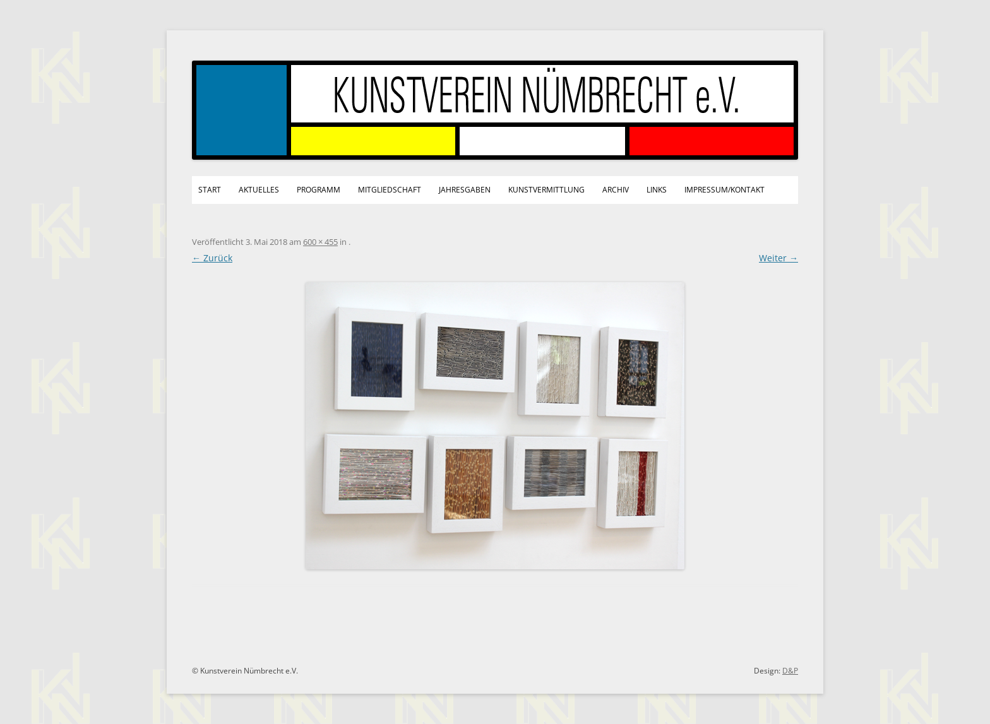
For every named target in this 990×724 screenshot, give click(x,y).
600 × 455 (320, 241)
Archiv (615, 189)
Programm (318, 189)
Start (209, 189)
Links (657, 189)
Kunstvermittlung (546, 189)
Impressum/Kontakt (724, 189)
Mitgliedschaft (389, 189)
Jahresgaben (465, 189)
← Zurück (212, 258)
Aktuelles (259, 189)
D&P (790, 670)
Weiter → (778, 258)
